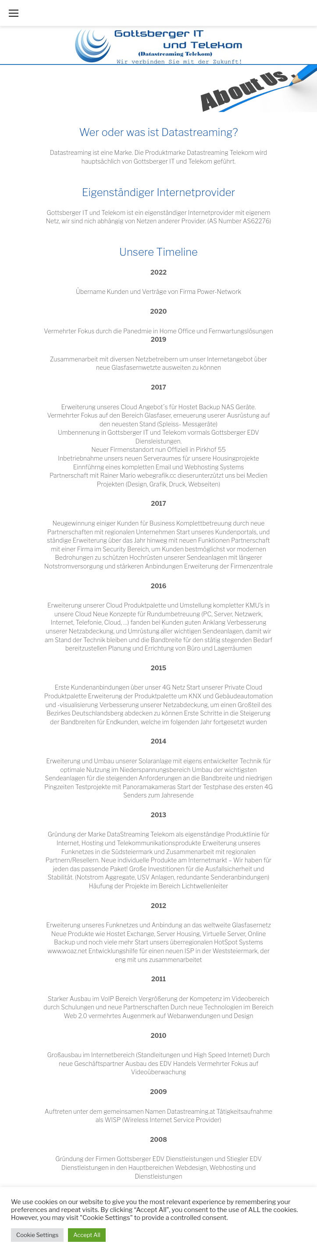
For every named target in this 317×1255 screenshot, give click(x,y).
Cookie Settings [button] (37, 1234)
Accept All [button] (86, 1234)
